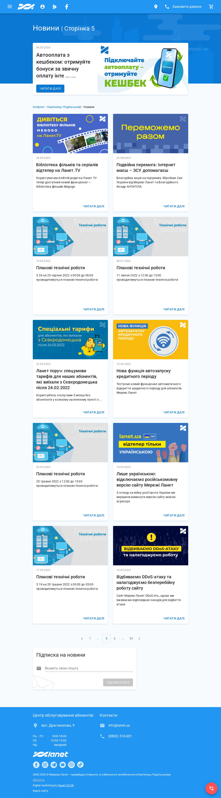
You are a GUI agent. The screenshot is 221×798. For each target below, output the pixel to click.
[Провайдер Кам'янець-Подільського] (26, 6)
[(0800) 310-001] (211, 788)
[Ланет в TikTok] (80, 764)
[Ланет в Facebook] (36, 764)
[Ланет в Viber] (71, 764)
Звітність (39, 780)
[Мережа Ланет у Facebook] (67, 6)
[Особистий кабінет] (42, 6)
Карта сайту (40, 790)
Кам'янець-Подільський (64, 107)
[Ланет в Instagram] (45, 764)
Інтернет (39, 107)
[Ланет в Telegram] (53, 764)
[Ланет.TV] (55, 6)
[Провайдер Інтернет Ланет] (55, 754)
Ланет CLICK (66, 785)
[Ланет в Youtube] (62, 764)
